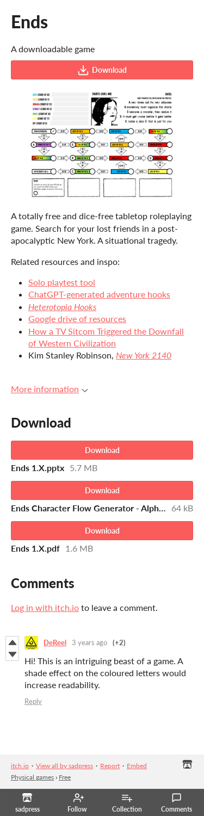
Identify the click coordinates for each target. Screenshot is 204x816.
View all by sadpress (64, 766)
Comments (176, 803)
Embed (137, 766)
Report (110, 766)
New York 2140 (143, 355)
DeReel (55, 642)
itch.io (20, 766)
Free (65, 777)
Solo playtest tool (61, 282)
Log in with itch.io (45, 607)
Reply (33, 701)
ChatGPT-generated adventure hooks (99, 294)
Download (102, 70)
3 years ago (89, 642)
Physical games (32, 777)
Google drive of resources (77, 318)
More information (49, 389)
